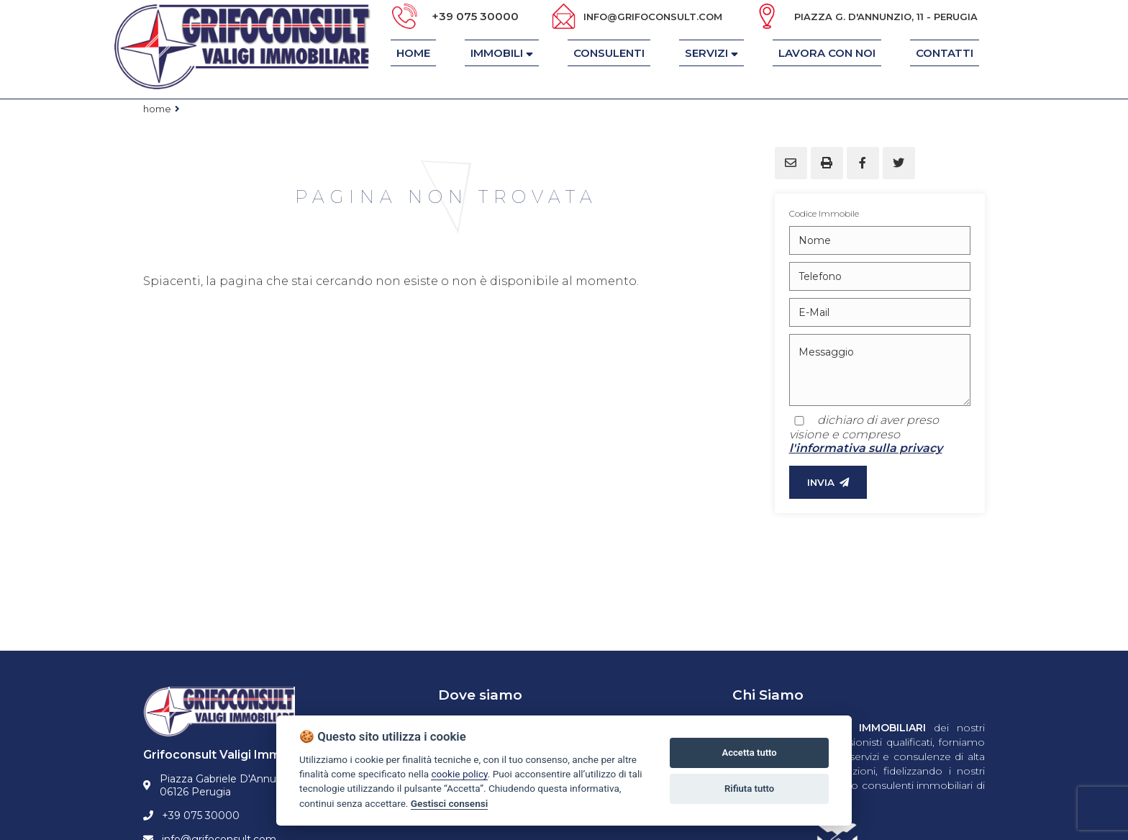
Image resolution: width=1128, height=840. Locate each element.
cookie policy (459, 774)
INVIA (828, 482)
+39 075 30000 (475, 16)
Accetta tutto (749, 752)
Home (157, 108)
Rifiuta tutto (749, 788)
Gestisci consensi (449, 803)
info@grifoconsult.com (652, 16)
